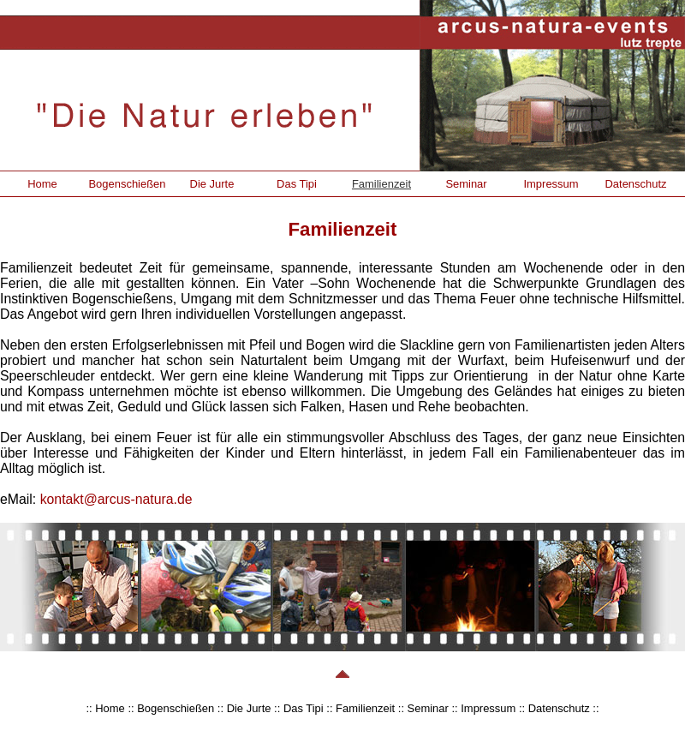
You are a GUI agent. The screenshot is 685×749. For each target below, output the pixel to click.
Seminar (465, 183)
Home (42, 183)
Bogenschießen (126, 183)
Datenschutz (635, 183)
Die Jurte (212, 183)
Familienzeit (381, 183)
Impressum (550, 183)
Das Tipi (297, 183)
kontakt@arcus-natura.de (116, 499)
